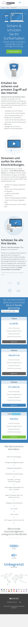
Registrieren (14, 342)
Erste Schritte (14, 51)
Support (3, 7)
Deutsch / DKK (14, 598)
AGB (20, 602)
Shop (7, 7)
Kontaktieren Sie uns (12, 602)
